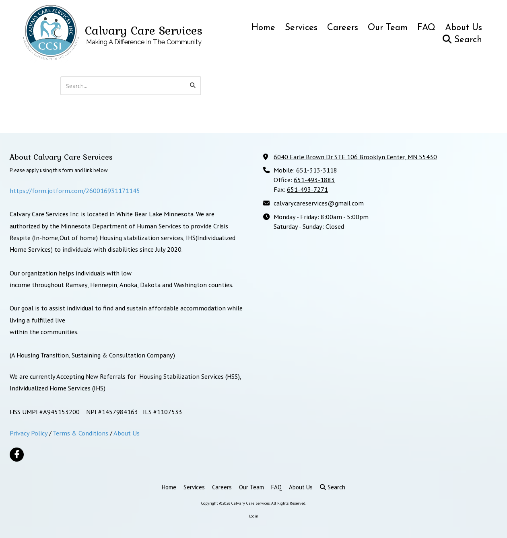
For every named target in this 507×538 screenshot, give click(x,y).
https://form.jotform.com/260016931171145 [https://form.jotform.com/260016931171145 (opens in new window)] (75, 190)
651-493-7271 (307, 189)
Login (253, 516)
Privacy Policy (28, 433)
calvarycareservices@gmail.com (319, 203)
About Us (126, 433)
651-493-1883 (314, 179)
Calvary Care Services (143, 30)
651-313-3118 (316, 170)
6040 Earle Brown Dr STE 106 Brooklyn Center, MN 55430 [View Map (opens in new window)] (355, 156)
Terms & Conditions (80, 433)
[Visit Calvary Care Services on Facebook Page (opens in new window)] (17, 455)
